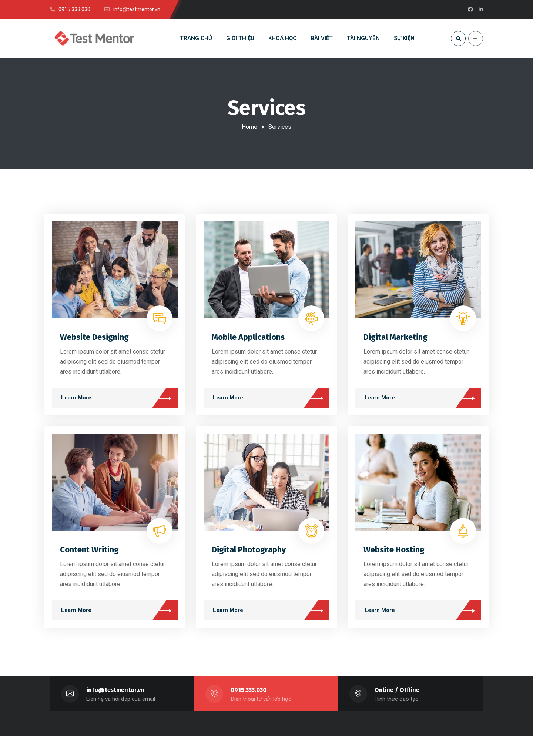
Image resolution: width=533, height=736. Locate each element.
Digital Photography (249, 550)
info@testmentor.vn (115, 689)
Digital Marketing (395, 337)
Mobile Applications (248, 337)
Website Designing (94, 337)
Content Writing (89, 550)
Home (249, 126)
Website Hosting (394, 550)
